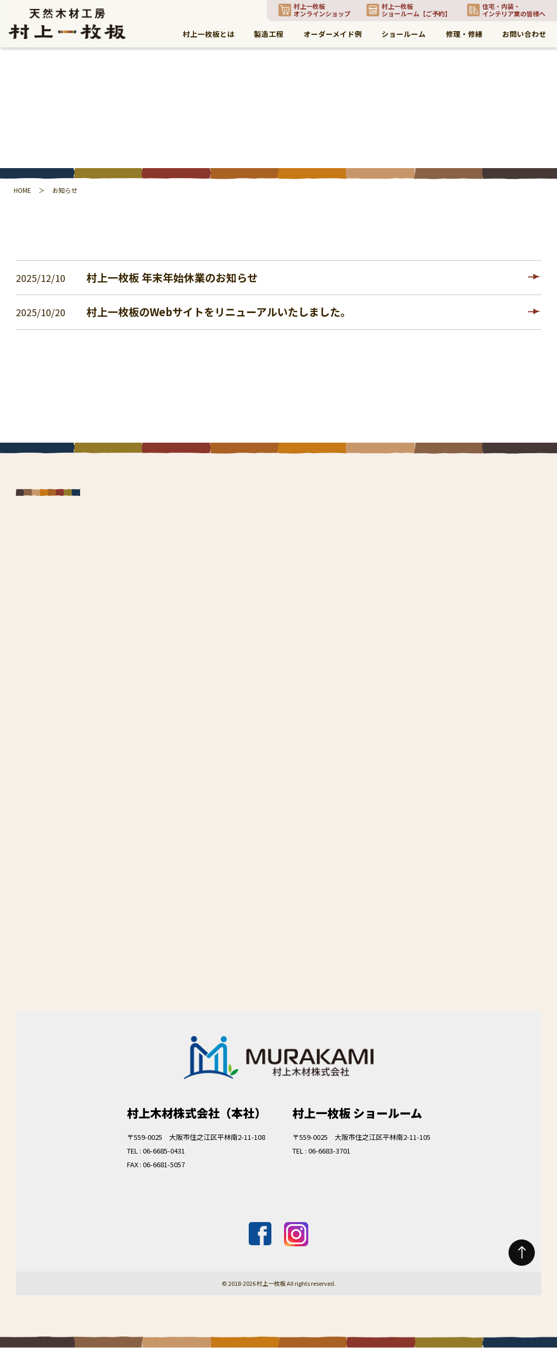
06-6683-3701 (329, 1151)
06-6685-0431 (164, 1151)
